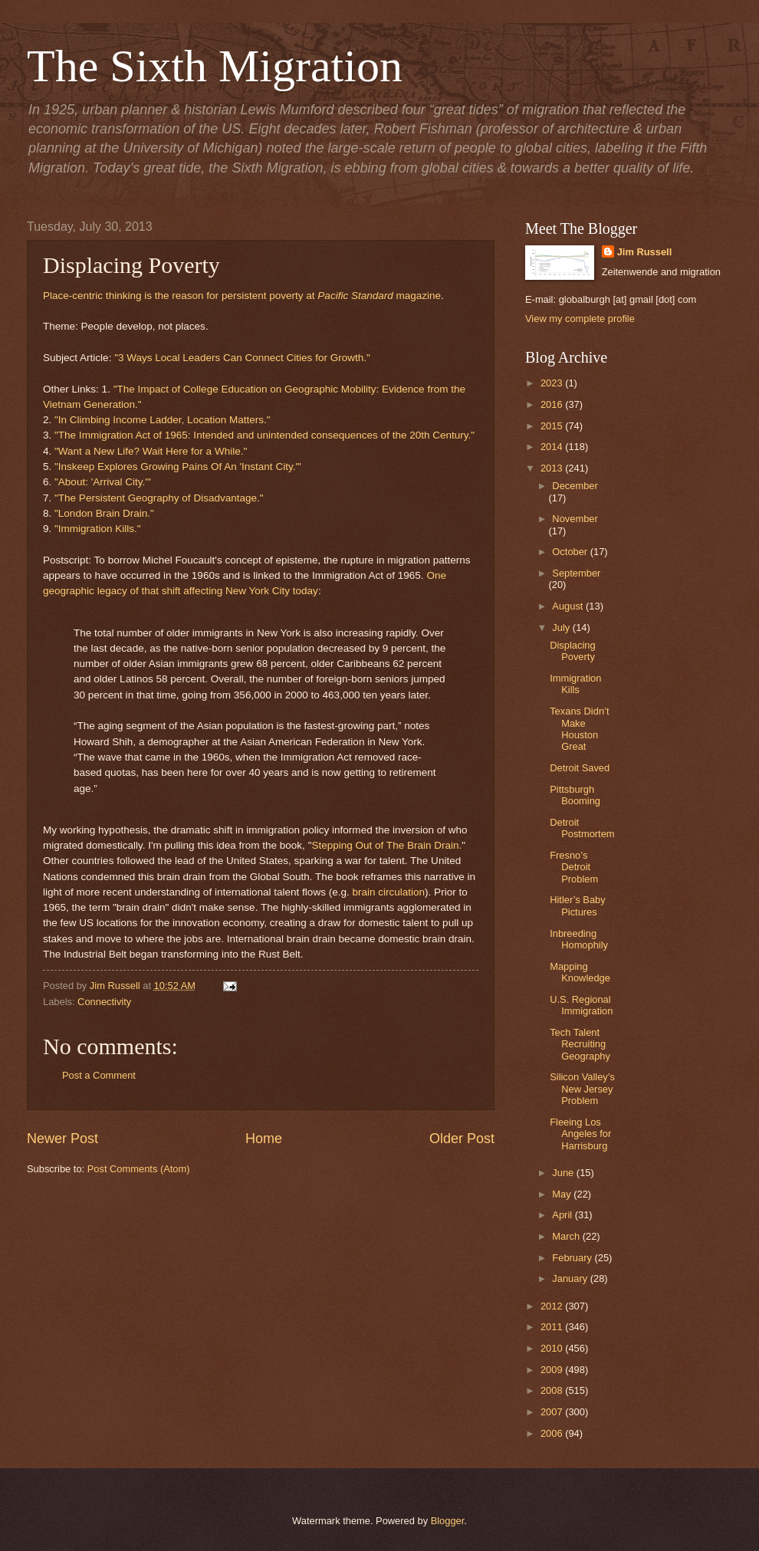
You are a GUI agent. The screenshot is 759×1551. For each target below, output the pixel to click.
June (564, 1172)
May (562, 1194)
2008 (552, 1390)
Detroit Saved (580, 768)
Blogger (448, 1520)
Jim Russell (644, 252)
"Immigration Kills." (97, 528)
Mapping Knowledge (580, 972)
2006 (552, 1433)
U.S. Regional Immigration (581, 1005)
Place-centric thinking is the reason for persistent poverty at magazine (242, 295)
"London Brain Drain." (104, 513)
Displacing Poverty (572, 650)
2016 (552, 404)
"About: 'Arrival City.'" (102, 482)
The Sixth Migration (214, 66)
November (574, 518)
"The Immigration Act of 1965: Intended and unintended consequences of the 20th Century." (264, 435)
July (562, 627)
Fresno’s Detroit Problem (574, 867)
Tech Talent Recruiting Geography (580, 1044)
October (571, 551)
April (563, 1215)
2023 (552, 383)
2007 (552, 1412)
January (571, 1278)
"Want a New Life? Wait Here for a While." (150, 451)
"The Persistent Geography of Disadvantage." (159, 498)
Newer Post (62, 1138)
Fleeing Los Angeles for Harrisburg (580, 1134)
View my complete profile (580, 318)
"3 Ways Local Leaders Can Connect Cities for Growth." (242, 357)
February (573, 1257)
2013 (552, 468)
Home (263, 1138)
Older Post (462, 1138)
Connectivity (104, 1001)
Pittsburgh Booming (575, 795)
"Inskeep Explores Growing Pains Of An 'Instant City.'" (177, 466)
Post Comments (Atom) (138, 1169)
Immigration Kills (575, 683)
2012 (552, 1306)
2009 (552, 1369)
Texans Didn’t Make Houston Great (579, 728)
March (567, 1236)
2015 (552, 426)
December (574, 485)
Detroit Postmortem (582, 828)
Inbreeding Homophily (579, 939)
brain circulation (388, 892)
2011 (552, 1326)
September (576, 573)
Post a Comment (99, 1075)
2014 (552, 446)
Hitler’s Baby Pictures (578, 905)
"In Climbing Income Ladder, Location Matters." (162, 420)
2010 (552, 1348)
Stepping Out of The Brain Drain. (386, 845)
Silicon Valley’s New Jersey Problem (582, 1088)
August (569, 606)
